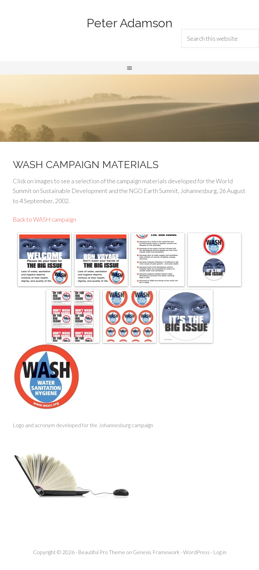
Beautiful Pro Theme (101, 552)
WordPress (196, 552)
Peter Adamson (130, 23)
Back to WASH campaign (44, 219)
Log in (219, 552)
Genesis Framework (156, 552)
